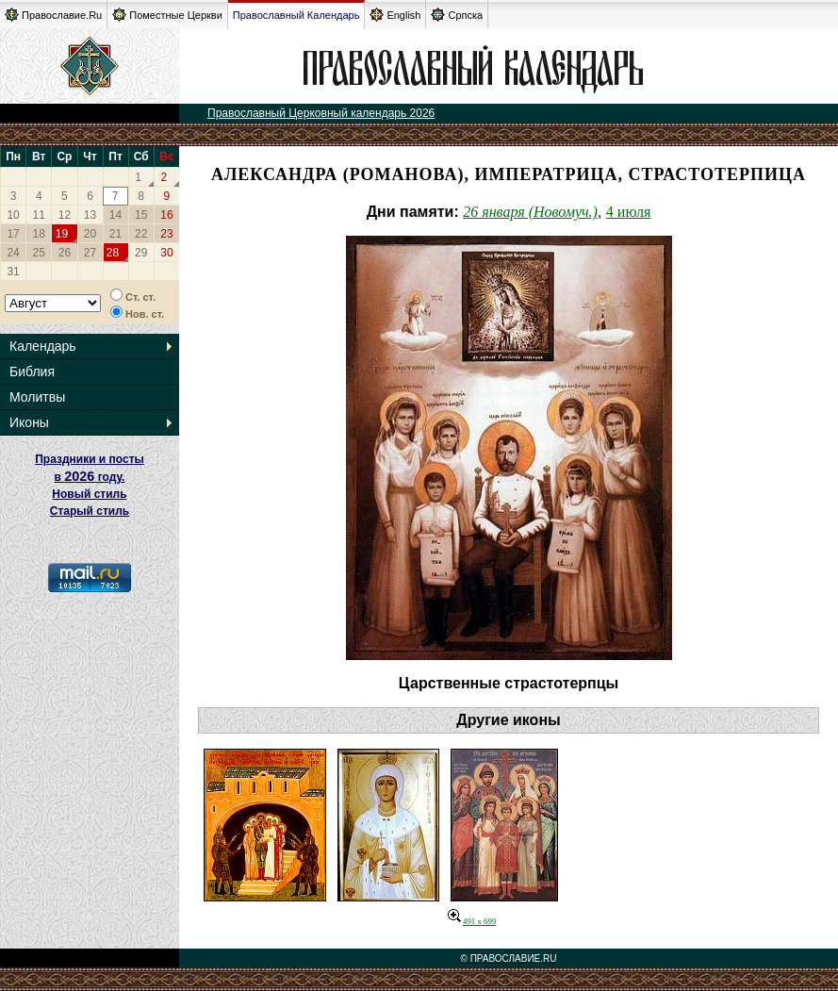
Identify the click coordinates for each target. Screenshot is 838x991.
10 (13, 215)
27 (90, 252)
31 (13, 271)
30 (166, 252)
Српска (457, 15)
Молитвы (37, 397)
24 (13, 252)
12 (64, 215)
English (395, 15)
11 (39, 215)
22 (141, 233)
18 (39, 233)
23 (166, 233)
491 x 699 (472, 921)
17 (13, 233)
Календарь (42, 346)
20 (90, 233)
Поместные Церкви (167, 15)
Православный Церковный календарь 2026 (321, 113)
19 (62, 233)
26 (64, 252)
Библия (32, 371)
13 (90, 215)
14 (115, 215)
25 (39, 252)
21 (115, 233)
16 (166, 215)
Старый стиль (89, 511)
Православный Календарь (296, 15)
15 (141, 215)
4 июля (628, 212)
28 (113, 252)
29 (141, 252)
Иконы (29, 422)
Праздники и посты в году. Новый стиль (89, 477)
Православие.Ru (53, 15)
